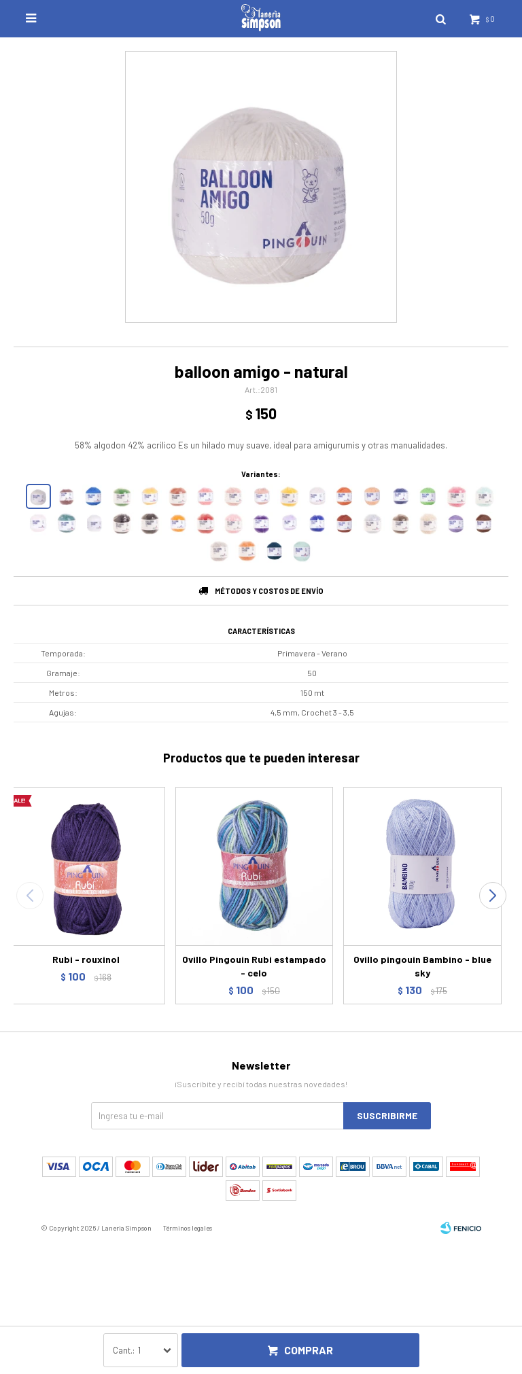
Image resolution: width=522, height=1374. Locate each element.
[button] (492, 896)
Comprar (308, 1349)
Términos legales (187, 1228)
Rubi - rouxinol (86, 959)
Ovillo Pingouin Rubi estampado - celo (254, 966)
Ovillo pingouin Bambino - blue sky (422, 966)
